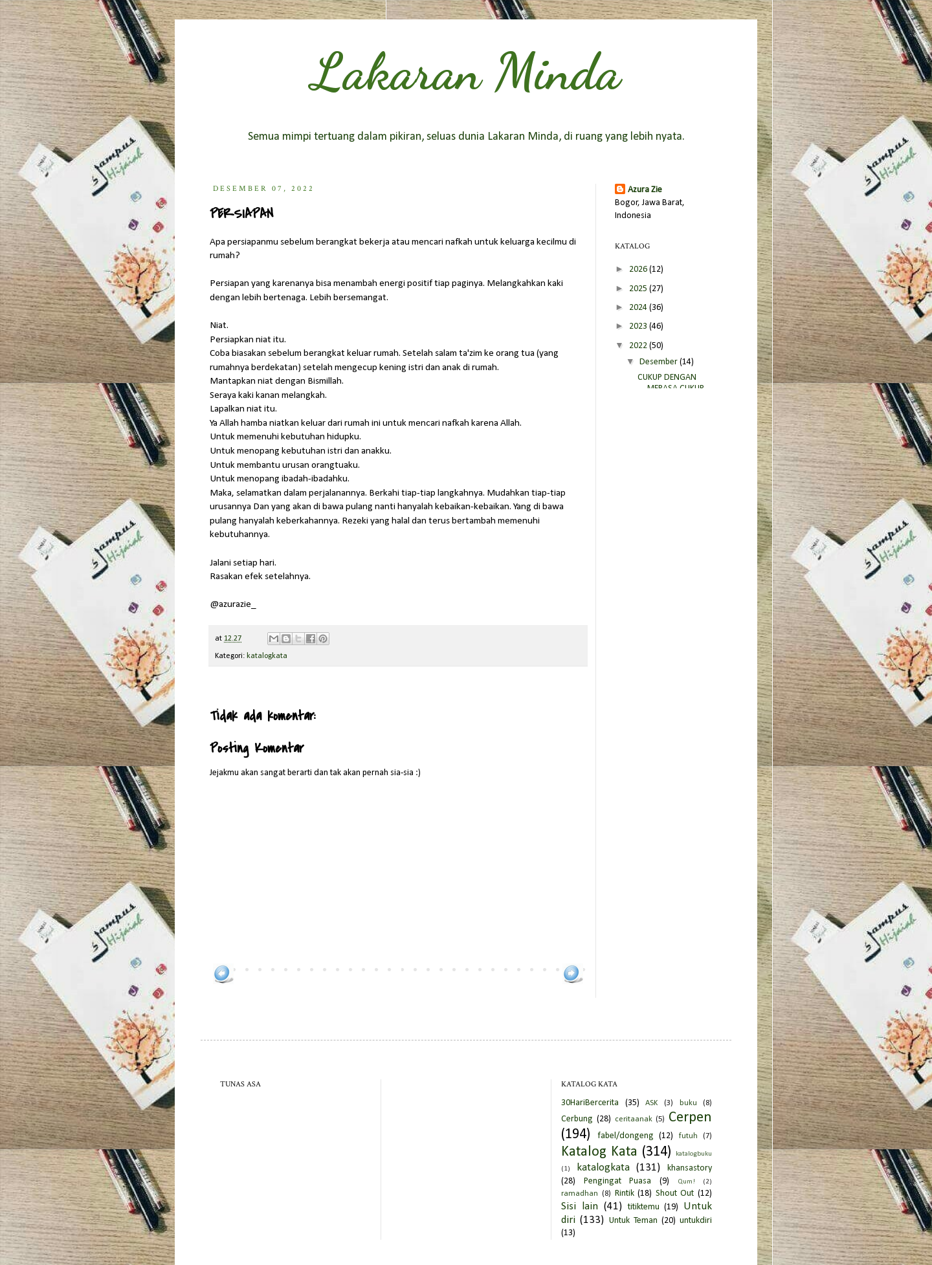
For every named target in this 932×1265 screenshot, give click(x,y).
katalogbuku (694, 1154)
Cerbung (577, 1119)
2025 (639, 289)
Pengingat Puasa (618, 1181)
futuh (688, 1136)
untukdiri (696, 1221)
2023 (639, 326)
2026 (639, 269)
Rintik (624, 1193)
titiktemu (644, 1207)
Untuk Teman (633, 1221)
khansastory (689, 1168)
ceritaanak (633, 1119)
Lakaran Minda (466, 71)
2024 (639, 308)
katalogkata (267, 656)
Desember (659, 362)
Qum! (686, 1181)
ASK (651, 1103)
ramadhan (579, 1194)
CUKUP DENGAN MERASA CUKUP (671, 383)
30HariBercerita (590, 1103)
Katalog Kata (599, 1152)
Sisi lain (579, 1206)
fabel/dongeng (625, 1136)
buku (688, 1103)
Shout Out (675, 1193)
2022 (639, 346)
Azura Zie (645, 190)
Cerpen (690, 1117)
